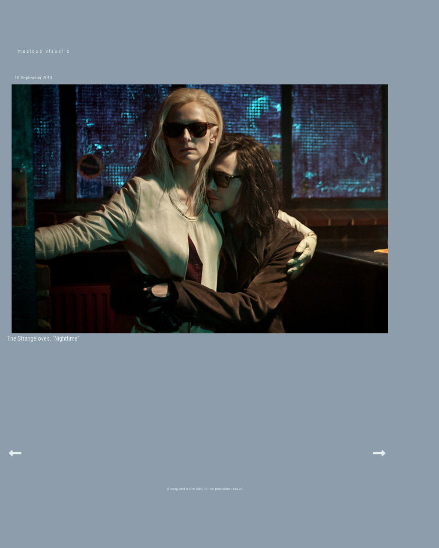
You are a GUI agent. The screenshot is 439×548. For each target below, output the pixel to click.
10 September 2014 (33, 77)
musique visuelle (44, 51)
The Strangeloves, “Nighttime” (43, 338)
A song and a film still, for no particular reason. (205, 488)
